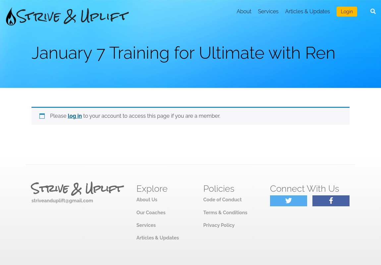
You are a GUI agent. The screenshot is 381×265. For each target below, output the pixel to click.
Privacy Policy (219, 225)
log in (75, 116)
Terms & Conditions (225, 212)
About (244, 11)
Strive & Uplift (76, 189)
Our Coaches (151, 212)
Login (347, 11)
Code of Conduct (222, 199)
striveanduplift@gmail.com (62, 200)
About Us (146, 199)
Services (268, 11)
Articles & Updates (307, 11)
